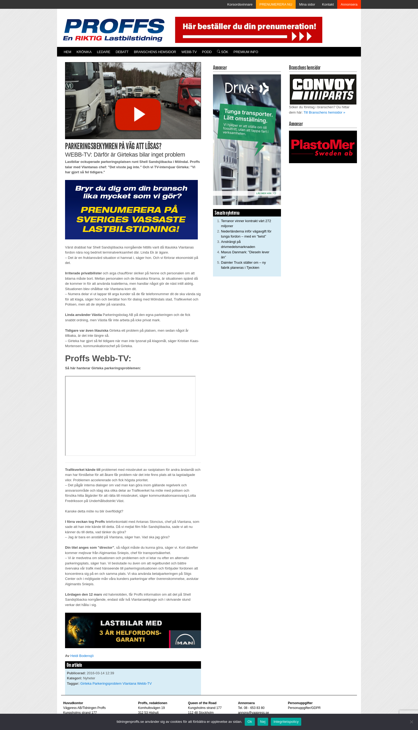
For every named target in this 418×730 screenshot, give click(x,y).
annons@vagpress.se (253, 713)
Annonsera (349, 4)
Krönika (84, 52)
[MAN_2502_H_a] (133, 630)
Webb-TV (188, 52)
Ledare (103, 52)
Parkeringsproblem (107, 683)
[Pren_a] (247, 29)
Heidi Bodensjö (82, 656)
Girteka (85, 683)
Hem (67, 52)
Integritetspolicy (286, 722)
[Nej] (411, 721)
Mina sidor (307, 4)
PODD (207, 52)
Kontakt (328, 4)
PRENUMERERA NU (275, 4)
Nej (263, 722)
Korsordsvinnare (240, 4)
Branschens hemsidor (155, 52)
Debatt (122, 52)
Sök (222, 52)
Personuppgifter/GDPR (304, 708)
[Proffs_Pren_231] (131, 209)
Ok (249, 722)
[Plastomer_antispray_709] (323, 147)
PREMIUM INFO (246, 52)
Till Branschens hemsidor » (324, 112)
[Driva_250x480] (247, 139)
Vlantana (129, 683)
